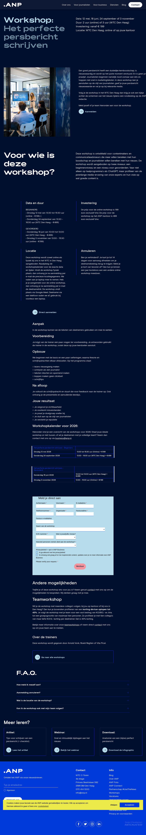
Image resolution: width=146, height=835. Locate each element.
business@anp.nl (63, 438)
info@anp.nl (81, 793)
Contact (135, 5)
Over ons (66, 5)
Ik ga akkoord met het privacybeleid (52, 552)
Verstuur (80, 566)
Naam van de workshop (45, 526)
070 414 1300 (82, 789)
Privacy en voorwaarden (120, 814)
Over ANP (114, 779)
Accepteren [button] (129, 805)
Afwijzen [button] (113, 805)
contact (91, 590)
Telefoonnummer (43, 511)
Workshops (114, 793)
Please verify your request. (47, 562)
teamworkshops (71, 625)
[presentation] (54, 567)
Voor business (100, 5)
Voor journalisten (82, 5)
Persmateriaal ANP (118, 810)
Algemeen (11, 790)
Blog (124, 5)
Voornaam (60, 503)
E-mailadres (81, 503)
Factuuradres (82, 511)
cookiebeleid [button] (43, 806)
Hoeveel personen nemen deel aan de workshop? (56, 542)
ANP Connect (115, 786)
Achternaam (41, 503)
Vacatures (114, 796)
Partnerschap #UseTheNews (122, 789)
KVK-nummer (42, 534)
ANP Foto (113, 782)
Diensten (114, 5)
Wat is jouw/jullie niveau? (66, 534)
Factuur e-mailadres (44, 518)
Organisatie (61, 511)
